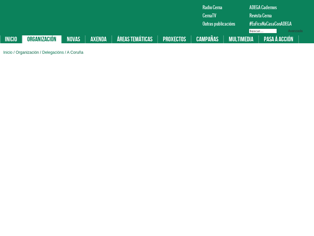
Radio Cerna (212, 7)
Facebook (292, 7)
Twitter (300, 7)
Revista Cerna (260, 15)
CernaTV (209, 15)
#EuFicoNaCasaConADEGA (267, 24)
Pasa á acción (278, 39)
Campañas (207, 39)
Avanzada (295, 31)
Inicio (11, 39)
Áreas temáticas (134, 39)
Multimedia (241, 39)
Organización (41, 39)
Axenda (98, 39)
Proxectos (174, 39)
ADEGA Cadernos (263, 7)
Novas (73, 39)
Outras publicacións (219, 24)
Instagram (307, 7)
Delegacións (53, 52)
